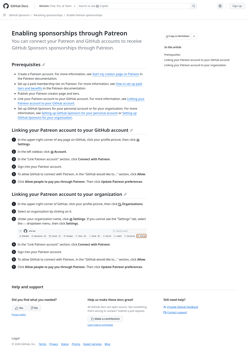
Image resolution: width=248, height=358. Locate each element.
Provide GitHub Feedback (180, 307)
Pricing (76, 344)
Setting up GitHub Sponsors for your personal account (80, 113)
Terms (42, 344)
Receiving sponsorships (48, 15)
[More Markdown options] (194, 36)
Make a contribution (105, 319)
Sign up (237, 6)
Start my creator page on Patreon (115, 74)
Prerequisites (28, 64)
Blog (107, 344)
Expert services (92, 344)
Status (65, 344)
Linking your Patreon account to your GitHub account (72, 130)
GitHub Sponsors (19, 15)
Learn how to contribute (100, 325)
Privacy (53, 344)
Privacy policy (19, 314)
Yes (19, 308)
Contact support (175, 312)
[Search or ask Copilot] (137, 6)
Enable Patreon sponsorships (84, 15)
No (34, 308)
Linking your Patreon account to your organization (69, 194)
